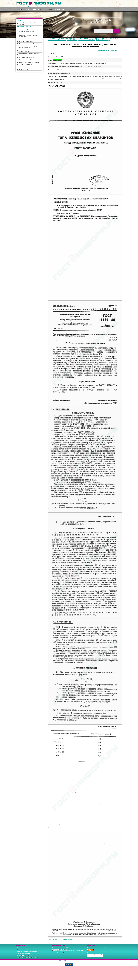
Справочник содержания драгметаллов (26, 949)
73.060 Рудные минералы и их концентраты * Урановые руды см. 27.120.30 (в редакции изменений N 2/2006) (84, 39)
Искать (117, 31)
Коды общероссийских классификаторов (27, 951)
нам (58, 950)
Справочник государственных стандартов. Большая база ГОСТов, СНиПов (39, 6)
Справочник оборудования (23, 947)
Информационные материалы (26, 39)
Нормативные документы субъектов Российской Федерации (27, 50)
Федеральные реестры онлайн (24, 955)
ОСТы (39, 9)
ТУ (44, 9)
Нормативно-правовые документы (27, 41)
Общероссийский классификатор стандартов (68, 38)
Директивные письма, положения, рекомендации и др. (27, 32)
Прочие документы (23, 69)
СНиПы (34, 9)
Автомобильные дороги (24, 29)
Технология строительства (25, 67)
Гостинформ (51, 38)
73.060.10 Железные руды (103, 40)
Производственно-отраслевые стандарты (29, 62)
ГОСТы (27, 9)
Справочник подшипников (23, 953)
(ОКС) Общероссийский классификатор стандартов (28, 23)
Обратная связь (59, 9)
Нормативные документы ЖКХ (26, 43)
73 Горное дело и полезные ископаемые (94, 38)
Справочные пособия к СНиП (26, 64)
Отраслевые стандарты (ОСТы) (26, 57)
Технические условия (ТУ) (25, 59)
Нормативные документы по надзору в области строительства (28, 46)
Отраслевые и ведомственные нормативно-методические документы (29, 54)
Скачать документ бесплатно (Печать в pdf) (110, 50)
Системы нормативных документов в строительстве (28, 35)
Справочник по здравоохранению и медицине (28, 957)
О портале (20, 9)
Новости (50, 9)
